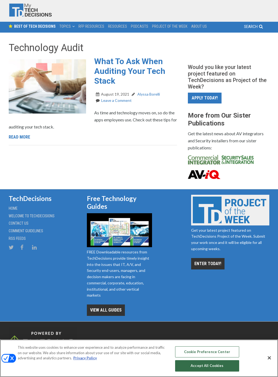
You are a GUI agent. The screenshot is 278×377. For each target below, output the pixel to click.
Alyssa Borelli (148, 94)
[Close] (269, 358)
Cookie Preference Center (207, 352)
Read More (19, 137)
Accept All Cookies (207, 365)
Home (13, 208)
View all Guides (106, 310)
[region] (139, 358)
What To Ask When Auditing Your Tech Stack (129, 71)
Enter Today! (207, 263)
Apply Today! (205, 97)
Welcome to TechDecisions (32, 216)
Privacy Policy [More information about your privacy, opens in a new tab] (85, 358)
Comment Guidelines (26, 231)
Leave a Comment (116, 100)
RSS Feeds (17, 238)
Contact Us (19, 223)
